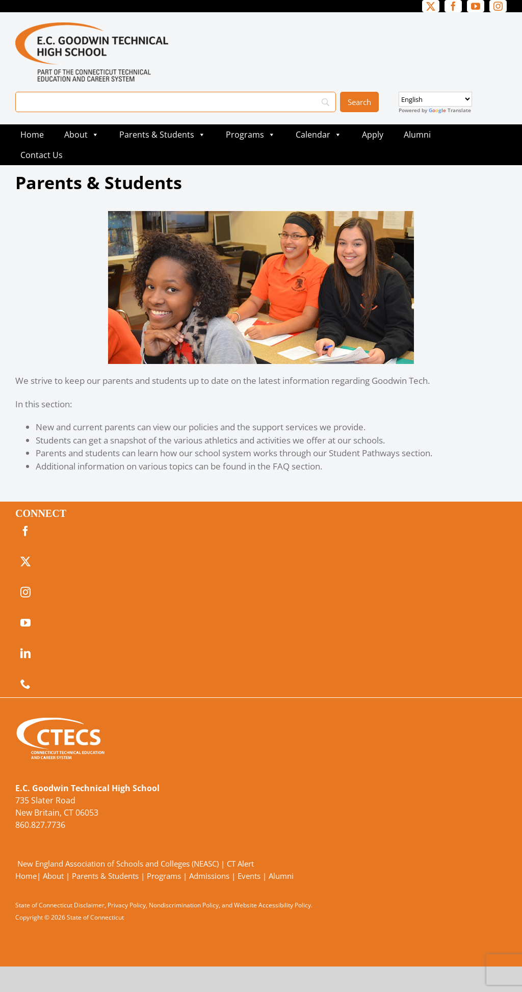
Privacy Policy (127, 905)
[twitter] (430, 6)
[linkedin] (25, 653)
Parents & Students (162, 134)
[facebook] (453, 6)
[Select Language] (435, 99)
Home (32, 134)
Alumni (417, 134)
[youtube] (475, 6)
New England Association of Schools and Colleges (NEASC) (118, 863)
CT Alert (240, 863)
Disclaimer (89, 905)
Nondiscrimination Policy (184, 905)
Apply (372, 134)
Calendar (321, 134)
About (81, 134)
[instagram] (498, 6)
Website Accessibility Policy (272, 905)
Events (249, 876)
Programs (250, 134)
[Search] (175, 102)
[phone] (25, 684)
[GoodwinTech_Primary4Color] (91, 27)
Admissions (209, 876)
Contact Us (41, 155)
